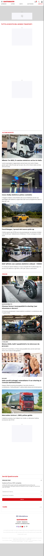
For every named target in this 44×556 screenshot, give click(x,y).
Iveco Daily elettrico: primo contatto (17, 195)
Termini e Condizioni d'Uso (22, 523)
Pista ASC (26, 532)
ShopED (25, 534)
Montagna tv (20, 532)
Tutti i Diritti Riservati (33, 540)
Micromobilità (7, 304)
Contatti (19, 521)
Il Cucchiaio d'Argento (18, 530)
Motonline (5, 532)
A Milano (5, 342)
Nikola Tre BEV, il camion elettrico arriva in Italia (22, 160)
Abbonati (40, 3)
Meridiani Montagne (28, 530)
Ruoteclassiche (37, 530)
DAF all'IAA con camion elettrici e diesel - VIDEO (22, 264)
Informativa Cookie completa (17, 541)
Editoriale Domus (12, 532)
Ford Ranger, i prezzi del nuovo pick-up (18, 229)
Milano (4, 378)
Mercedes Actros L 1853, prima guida (17, 415)
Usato (21, 3)
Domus (5, 530)
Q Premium (3, 3)
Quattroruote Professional (35, 532)
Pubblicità (20, 534)
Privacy (39, 540)
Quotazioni (30, 3)
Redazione (24, 521)
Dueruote (10, 530)
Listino (13, 3)
